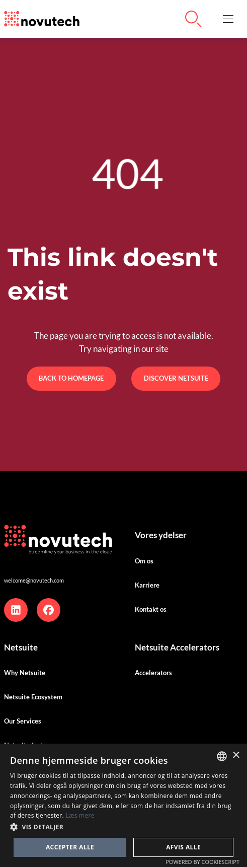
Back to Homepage (71, 378)
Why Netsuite (24, 673)
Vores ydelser (161, 535)
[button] (228, 19)
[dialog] (123, 805)
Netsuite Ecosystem (33, 697)
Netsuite (21, 647)
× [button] (235, 755)
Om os (144, 561)
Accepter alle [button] (70, 847)
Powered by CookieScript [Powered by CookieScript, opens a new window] (202, 861)
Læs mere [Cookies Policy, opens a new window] (79, 815)
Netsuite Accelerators (177, 647)
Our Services (22, 721)
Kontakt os (151, 609)
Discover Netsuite (176, 378)
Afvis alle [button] (183, 847)
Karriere (147, 585)
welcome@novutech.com (34, 580)
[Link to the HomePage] (41, 19)
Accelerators (153, 673)
